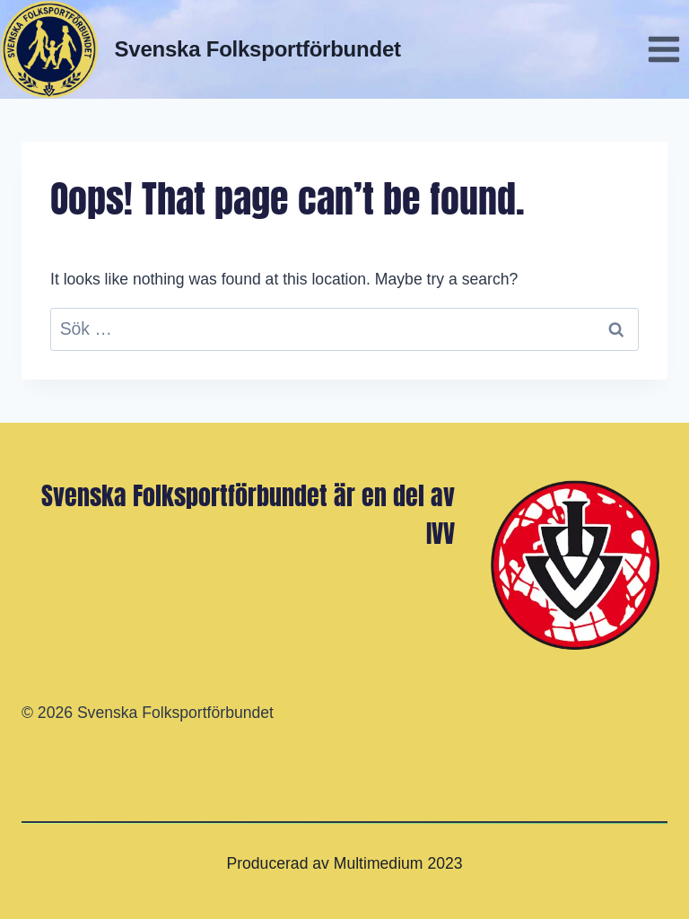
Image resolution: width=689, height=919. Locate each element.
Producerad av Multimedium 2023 (344, 863)
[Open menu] (663, 49)
